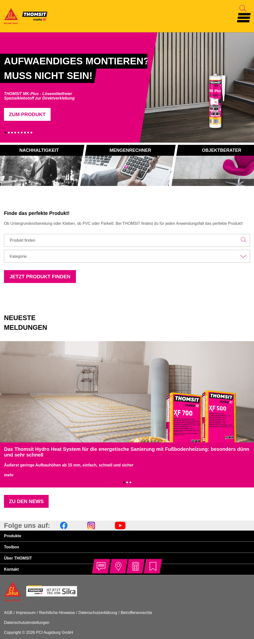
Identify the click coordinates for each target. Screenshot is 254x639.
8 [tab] (28, 132)
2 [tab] (9, 132)
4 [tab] (15, 132)
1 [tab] (5, 132)
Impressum (25, 613)
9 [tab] (31, 132)
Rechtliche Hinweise (57, 613)
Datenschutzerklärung (97, 613)
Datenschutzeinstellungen (26, 622)
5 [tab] (18, 132)
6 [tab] (22, 132)
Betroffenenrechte (136, 613)
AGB (8, 613)
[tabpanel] (73, 87)
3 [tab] (12, 132)
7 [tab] (25, 132)
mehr (9, 475)
